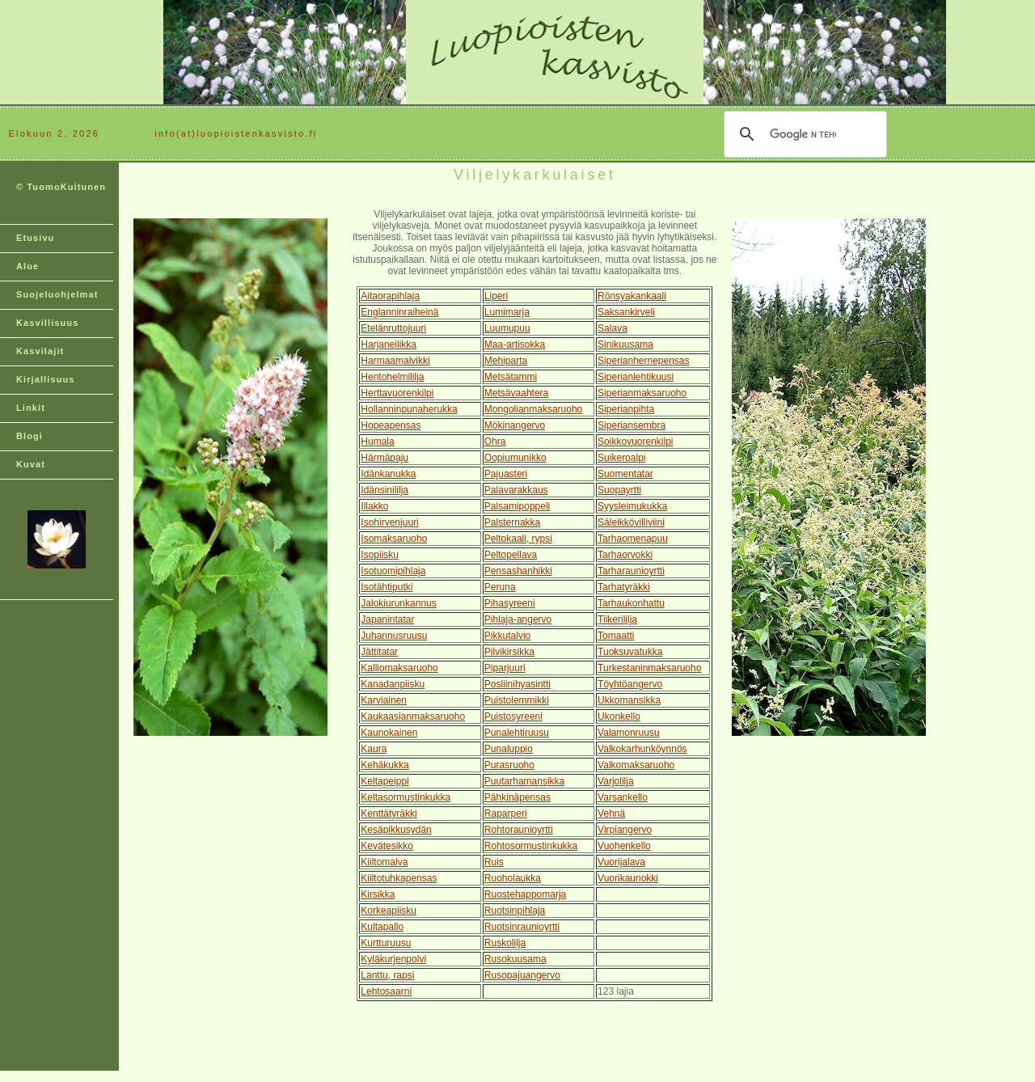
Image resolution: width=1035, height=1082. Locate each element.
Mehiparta (505, 360)
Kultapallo (382, 926)
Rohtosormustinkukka (530, 846)
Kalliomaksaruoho (399, 668)
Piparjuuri (505, 668)
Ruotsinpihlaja (514, 910)
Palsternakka (512, 522)
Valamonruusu (629, 732)
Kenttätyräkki (388, 813)
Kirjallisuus (45, 379)
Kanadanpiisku (393, 684)
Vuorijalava (621, 862)
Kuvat (30, 464)
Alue (27, 266)
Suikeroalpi (621, 457)
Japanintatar (387, 619)
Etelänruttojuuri (393, 328)
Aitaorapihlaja (390, 296)
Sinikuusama (625, 344)
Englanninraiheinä (399, 312)
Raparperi (505, 813)
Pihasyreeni (509, 603)
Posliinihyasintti (517, 684)
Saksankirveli (626, 312)
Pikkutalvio (507, 635)
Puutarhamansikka (524, 781)
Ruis (494, 862)
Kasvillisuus (47, 323)
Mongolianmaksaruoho (533, 409)
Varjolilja (615, 781)
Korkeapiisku (388, 910)
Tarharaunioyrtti (631, 571)
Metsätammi (510, 377)
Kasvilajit (40, 351)
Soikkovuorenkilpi (635, 441)
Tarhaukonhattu (631, 603)
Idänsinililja (384, 490)
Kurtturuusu (386, 943)
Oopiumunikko (515, 457)
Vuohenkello (624, 846)
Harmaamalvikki (395, 360)
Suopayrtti (619, 490)
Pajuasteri (505, 474)
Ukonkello (619, 716)
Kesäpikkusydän (396, 829)
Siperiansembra (631, 425)
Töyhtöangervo (630, 684)
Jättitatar (379, 651)
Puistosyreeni (513, 716)
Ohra (495, 441)
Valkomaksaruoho (636, 765)
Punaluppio (508, 748)
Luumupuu (507, 328)
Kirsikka (378, 894)
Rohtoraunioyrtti (518, 829)
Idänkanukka (388, 474)
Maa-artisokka (514, 344)
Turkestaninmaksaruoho (649, 668)
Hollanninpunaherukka (409, 409)
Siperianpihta (626, 409)
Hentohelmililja (392, 377)
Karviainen (384, 700)
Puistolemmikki (516, 700)
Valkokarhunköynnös (642, 748)
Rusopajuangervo (522, 975)
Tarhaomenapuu (633, 538)
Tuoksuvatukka (630, 651)
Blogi (29, 436)
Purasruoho (509, 765)
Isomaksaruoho (394, 538)
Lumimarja (507, 312)
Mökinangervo (514, 425)
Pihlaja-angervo (517, 619)
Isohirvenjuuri (389, 522)
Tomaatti (616, 635)
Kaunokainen (389, 732)
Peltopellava (510, 554)
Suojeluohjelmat (57, 294)
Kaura (374, 748)
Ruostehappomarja (525, 894)
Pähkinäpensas (517, 797)
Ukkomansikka (629, 700)
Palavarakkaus (516, 490)
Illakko (374, 506)
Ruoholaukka (512, 878)
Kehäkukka (384, 765)
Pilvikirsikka (509, 651)
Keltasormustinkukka (405, 797)
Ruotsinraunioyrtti (522, 926)
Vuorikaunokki (628, 878)
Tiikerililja (617, 619)
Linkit (30, 407)
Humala (377, 441)
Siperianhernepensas (643, 360)
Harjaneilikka (388, 344)
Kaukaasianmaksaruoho (413, 716)
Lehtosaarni (386, 991)
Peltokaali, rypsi (518, 538)
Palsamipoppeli (517, 506)
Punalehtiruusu (516, 732)
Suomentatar (625, 474)
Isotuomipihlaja (393, 571)
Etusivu (35, 238)
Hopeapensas (390, 425)
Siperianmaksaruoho (642, 393)
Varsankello (623, 797)
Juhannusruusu (394, 635)
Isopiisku (380, 554)
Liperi (496, 296)
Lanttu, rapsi (387, 975)
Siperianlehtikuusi (636, 377)
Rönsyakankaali (632, 296)
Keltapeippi (384, 781)
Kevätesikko (387, 846)
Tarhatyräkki (624, 587)
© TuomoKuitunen (61, 187)
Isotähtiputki (386, 587)
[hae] (803, 134)
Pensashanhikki (518, 571)
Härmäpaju (384, 457)
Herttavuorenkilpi (397, 393)
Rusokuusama (515, 959)
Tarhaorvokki (625, 554)
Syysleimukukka (632, 506)
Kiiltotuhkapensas (399, 878)
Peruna (500, 587)
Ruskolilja (505, 943)
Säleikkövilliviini (631, 522)
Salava (612, 328)
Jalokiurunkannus (398, 603)
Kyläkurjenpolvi (393, 959)
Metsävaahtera (516, 393)
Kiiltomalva (384, 862)
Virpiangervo (625, 829)
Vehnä (611, 813)
